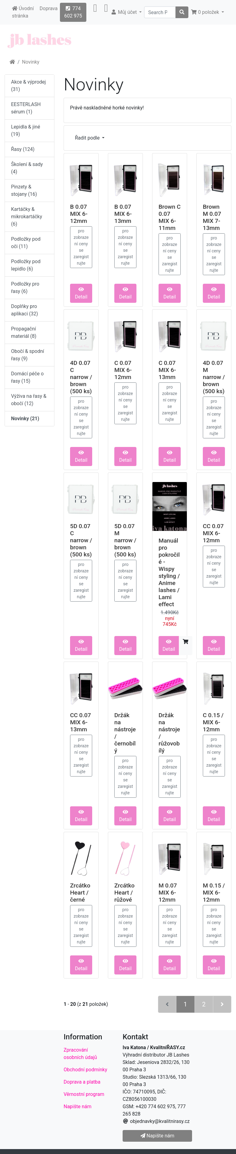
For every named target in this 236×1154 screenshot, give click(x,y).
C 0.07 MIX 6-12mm (123, 370)
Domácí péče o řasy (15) (27, 377)
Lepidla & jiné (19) (25, 130)
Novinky (31, 62)
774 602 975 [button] (73, 12)
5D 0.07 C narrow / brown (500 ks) (81, 540)
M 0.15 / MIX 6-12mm (214, 892)
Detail (81, 293)
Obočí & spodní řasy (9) (27, 355)
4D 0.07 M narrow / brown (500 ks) (214, 377)
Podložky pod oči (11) (26, 242)
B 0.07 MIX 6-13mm (123, 213)
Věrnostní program (84, 1094)
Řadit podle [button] (88, 138)
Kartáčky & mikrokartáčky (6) (26, 216)
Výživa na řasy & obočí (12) (28, 399)
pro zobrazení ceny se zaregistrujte (81, 247)
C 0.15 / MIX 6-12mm (213, 722)
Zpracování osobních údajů (80, 1053)
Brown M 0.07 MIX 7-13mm (212, 217)
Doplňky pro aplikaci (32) (24, 310)
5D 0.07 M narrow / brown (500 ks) (125, 540)
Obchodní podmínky (85, 1070)
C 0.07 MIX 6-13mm (167, 370)
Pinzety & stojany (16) (24, 190)
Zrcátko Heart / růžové (124, 892)
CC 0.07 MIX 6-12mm (213, 533)
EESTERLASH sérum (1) (26, 108)
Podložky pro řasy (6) (25, 287)
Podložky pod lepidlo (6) (26, 265)
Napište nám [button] (157, 1136)
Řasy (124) (22, 149)
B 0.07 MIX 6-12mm (79, 213)
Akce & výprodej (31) (28, 85)
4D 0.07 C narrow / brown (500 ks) (81, 377)
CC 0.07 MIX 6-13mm (80, 722)
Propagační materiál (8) (23, 332)
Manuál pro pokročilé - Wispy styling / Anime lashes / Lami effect (169, 572)
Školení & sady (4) (27, 168)
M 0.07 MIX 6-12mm (168, 892)
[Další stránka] (222, 1004)
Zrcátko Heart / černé (80, 892)
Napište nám (78, 1106)
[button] (95, 12)
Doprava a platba (82, 1082)
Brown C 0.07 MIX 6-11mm (170, 217)
